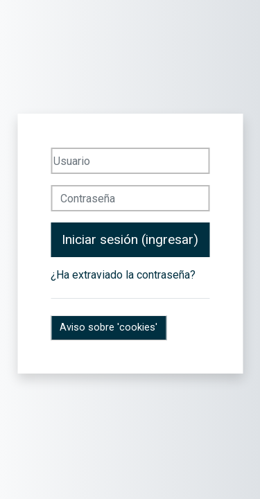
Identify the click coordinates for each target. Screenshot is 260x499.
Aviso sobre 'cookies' (108, 327)
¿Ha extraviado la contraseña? (123, 274)
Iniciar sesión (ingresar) (130, 239)
